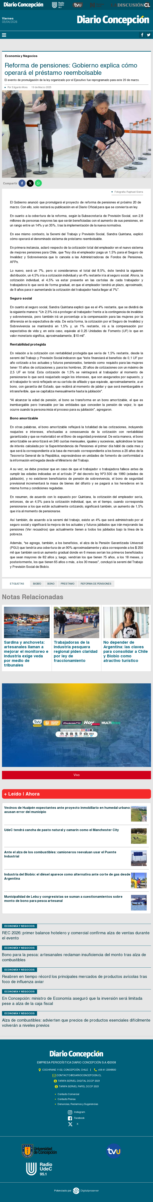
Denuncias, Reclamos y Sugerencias (78, 1104)
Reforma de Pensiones (96, 583)
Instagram (76, 1112)
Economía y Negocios (19, 926)
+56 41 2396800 (107, 1069)
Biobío (37, 583)
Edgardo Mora (19, 87)
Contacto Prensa (67, 1099)
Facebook (76, 1118)
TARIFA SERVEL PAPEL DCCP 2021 (79, 1086)
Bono (50, 583)
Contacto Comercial (68, 1094)
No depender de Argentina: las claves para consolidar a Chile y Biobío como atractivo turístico (125, 651)
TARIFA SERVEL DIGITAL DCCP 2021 (79, 1081)
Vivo (77, 775)
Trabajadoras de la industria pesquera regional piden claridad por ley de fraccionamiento (75, 651)
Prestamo (67, 583)
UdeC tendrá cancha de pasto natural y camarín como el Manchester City (61, 830)
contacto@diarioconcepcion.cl (79, 1075)
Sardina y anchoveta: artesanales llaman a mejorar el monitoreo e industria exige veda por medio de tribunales (26, 653)
